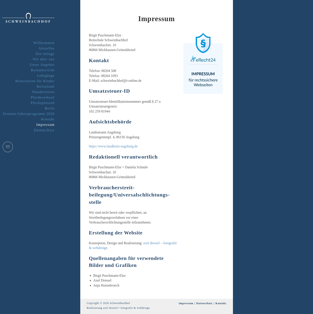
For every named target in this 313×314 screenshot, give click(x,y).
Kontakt (221, 303)
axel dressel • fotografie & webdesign (126, 307)
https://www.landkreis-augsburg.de (113, 146)
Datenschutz (204, 303)
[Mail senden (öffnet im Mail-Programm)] (8, 147)
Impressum (186, 303)
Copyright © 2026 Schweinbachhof (108, 303)
